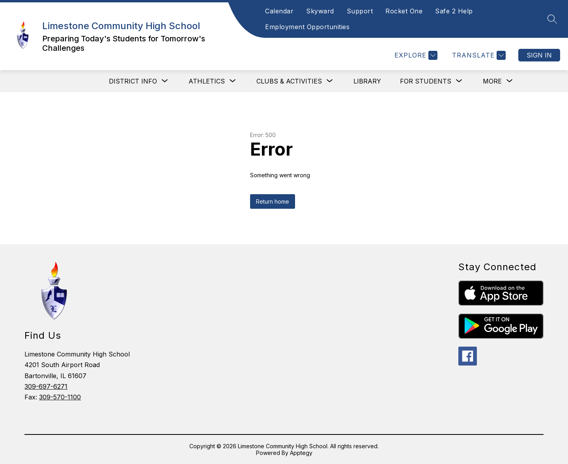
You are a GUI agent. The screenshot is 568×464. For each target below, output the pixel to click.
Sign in (539, 55)
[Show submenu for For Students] (425, 81)
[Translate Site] (478, 55)
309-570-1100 (60, 397)
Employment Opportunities (307, 27)
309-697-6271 (45, 386)
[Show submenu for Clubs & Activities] (289, 81)
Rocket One (403, 11)
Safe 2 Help (454, 11)
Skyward (320, 11)
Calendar (279, 11)
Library (367, 81)
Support (360, 11)
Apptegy (301, 452)
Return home (272, 201)
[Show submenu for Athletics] (207, 81)
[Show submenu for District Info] (133, 81)
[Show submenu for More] (492, 81)
